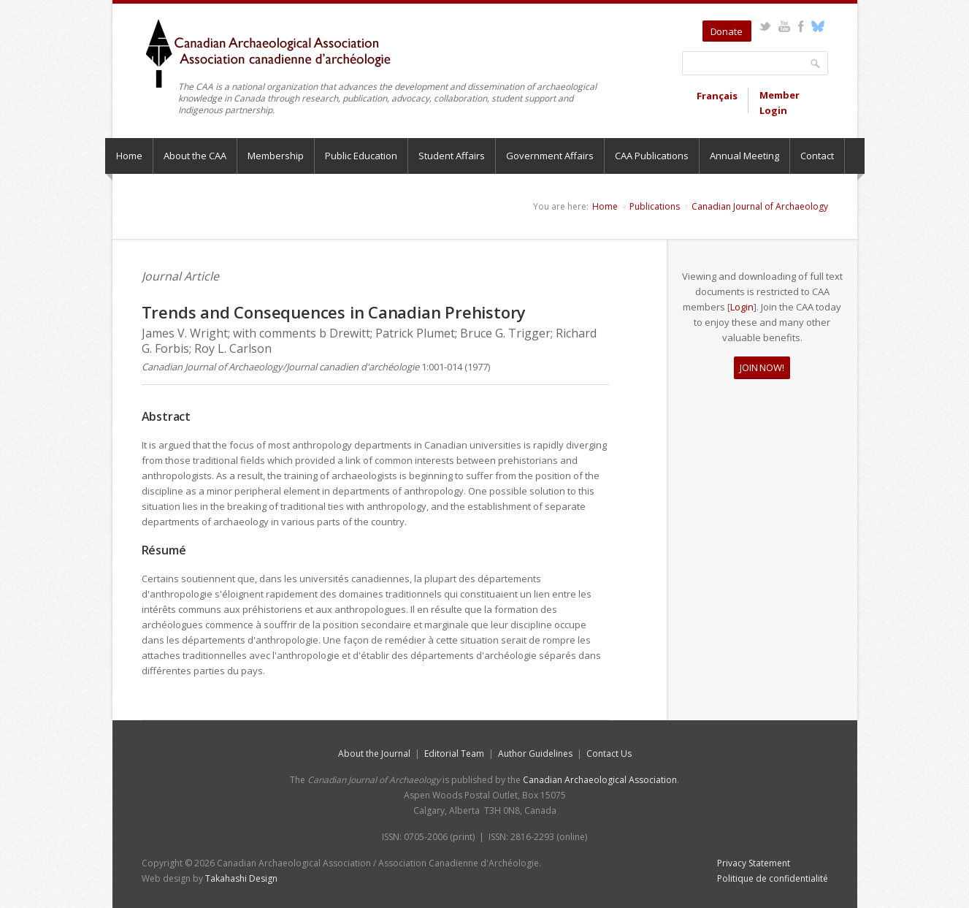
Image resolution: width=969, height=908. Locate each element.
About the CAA (195, 155)
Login (742, 306)
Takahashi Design (241, 878)
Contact (817, 155)
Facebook (801, 26)
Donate (727, 31)
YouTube (784, 26)
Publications (654, 206)
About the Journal (374, 753)
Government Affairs (550, 155)
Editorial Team (454, 753)
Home (129, 155)
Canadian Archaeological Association (600, 780)
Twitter (765, 26)
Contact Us (609, 753)
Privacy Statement (753, 863)
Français (717, 95)
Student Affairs (451, 155)
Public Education (361, 155)
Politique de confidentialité (772, 878)
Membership (276, 155)
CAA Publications (652, 155)
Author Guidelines (535, 753)
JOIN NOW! (762, 367)
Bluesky (818, 26)
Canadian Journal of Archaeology (760, 206)
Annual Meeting (744, 155)
